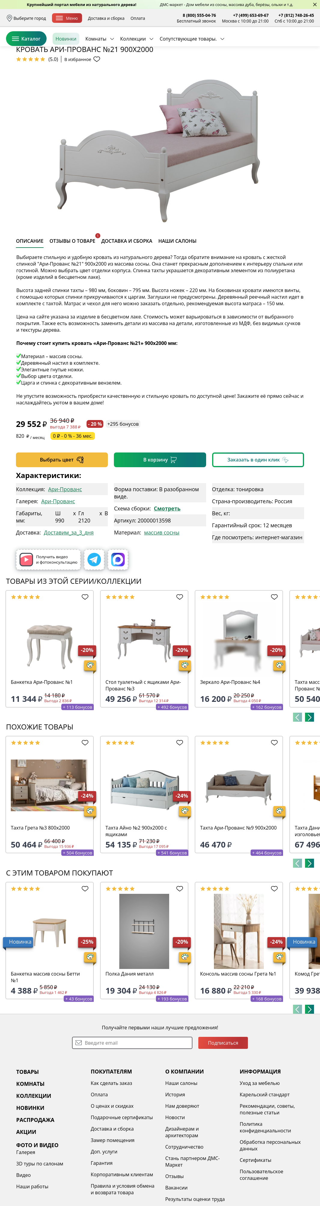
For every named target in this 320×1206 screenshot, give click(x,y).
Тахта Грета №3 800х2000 (40, 874)
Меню (67, 18)
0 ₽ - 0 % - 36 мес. (73, 482)
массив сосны (161, 578)
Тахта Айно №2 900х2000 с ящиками (136, 877)
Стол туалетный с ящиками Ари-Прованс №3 (143, 731)
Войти (254, 45)
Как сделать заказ (111, 1129)
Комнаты (95, 65)
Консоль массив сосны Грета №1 (238, 1020)
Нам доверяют (182, 1152)
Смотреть (167, 554)
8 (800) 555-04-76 (199, 15)
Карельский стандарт (265, 1140)
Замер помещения (113, 1186)
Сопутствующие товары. (188, 65)
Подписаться (223, 1089)
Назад (21, 79)
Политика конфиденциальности (265, 1173)
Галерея (25, 1198)
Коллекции (133, 65)
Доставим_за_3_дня (69, 578)
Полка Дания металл (129, 1020)
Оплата (137, 18)
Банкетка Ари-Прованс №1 (42, 728)
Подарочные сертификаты (122, 1163)
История (175, 1140)
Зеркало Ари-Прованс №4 (230, 728)
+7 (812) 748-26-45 (296, 15)
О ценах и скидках (112, 1152)
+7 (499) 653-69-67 (251, 15)
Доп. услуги (104, 1198)
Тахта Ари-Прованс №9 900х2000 (238, 874)
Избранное (278, 45)
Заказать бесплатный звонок (286, 66)
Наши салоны (181, 1129)
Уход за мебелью (260, 1129)
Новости (175, 1163)
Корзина (305, 45)
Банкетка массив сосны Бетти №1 (45, 1023)
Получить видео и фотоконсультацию (48, 606)
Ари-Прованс (65, 535)
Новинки (66, 65)
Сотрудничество (184, 1193)
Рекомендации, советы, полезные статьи (267, 1155)
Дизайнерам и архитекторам (182, 1178)
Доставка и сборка (106, 18)
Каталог (26, 65)
